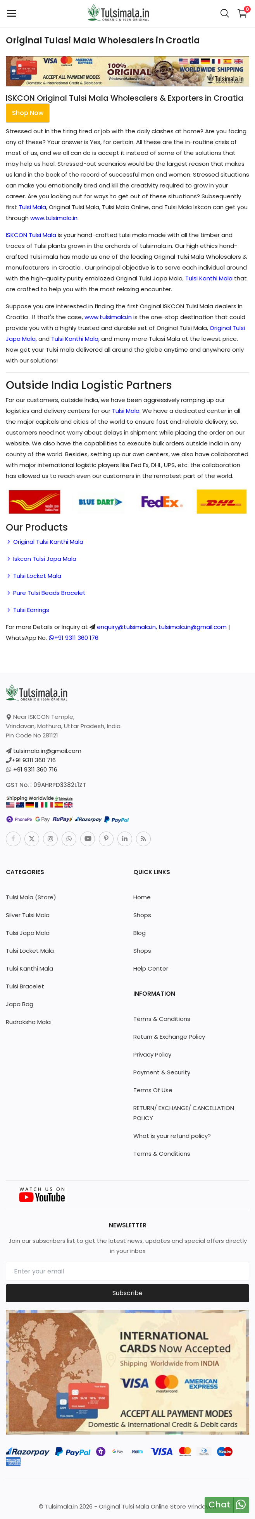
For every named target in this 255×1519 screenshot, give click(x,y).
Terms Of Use (152, 1090)
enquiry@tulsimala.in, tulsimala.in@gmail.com (162, 627)
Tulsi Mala (32, 207)
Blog (139, 933)
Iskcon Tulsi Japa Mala (41, 559)
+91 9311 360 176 (73, 638)
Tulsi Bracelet (25, 986)
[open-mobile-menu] (11, 13)
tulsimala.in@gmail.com (47, 751)
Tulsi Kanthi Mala (209, 278)
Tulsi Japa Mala (28, 933)
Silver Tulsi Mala (28, 915)
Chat (219, 1504)
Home (142, 897)
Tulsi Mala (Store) (31, 897)
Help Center (150, 968)
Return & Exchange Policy (169, 1037)
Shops (142, 915)
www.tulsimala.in (54, 218)
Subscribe (127, 1293)
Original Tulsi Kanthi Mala (44, 542)
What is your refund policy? (172, 1136)
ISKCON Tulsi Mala (31, 235)
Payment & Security (161, 1072)
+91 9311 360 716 (34, 760)
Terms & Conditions (161, 1019)
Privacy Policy (152, 1054)
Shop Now (27, 112)
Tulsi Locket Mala (33, 576)
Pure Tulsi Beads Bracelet (46, 593)
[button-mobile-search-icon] (225, 13)
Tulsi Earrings (27, 610)
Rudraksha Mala (28, 1022)
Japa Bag (19, 1004)
